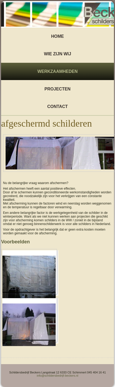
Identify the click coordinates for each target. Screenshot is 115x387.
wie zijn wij (57, 54)
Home (57, 36)
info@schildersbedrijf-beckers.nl (57, 375)
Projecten (57, 89)
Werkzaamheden (57, 71)
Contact (57, 106)
